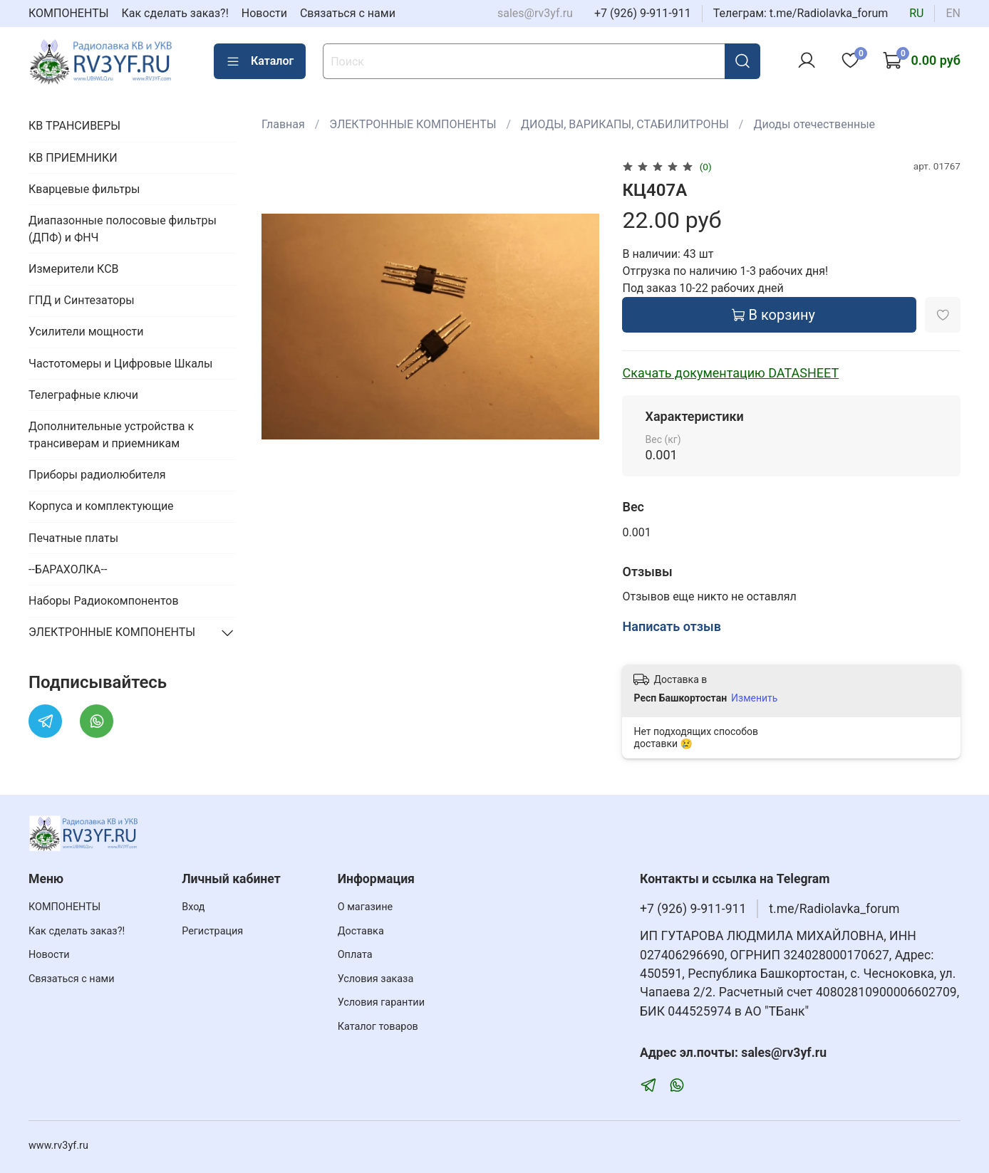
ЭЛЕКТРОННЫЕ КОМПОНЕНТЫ (412, 124)
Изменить (754, 698)
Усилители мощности (86, 331)
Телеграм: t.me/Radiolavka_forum (801, 13)
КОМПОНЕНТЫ (69, 13)
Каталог (260, 61)
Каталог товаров (378, 1027)
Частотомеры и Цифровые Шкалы (121, 363)
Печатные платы (73, 538)
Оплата (355, 955)
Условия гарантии (381, 1002)
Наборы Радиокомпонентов (104, 601)
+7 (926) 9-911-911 (642, 13)
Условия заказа (376, 979)
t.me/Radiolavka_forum (834, 909)
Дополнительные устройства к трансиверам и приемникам (111, 434)
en (953, 13)
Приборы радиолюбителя (97, 474)
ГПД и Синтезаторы (82, 300)
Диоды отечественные (814, 124)
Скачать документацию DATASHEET (730, 372)
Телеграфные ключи (83, 395)
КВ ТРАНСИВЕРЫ (74, 125)
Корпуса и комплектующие (101, 506)
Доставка (361, 931)
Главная (283, 124)
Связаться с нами (347, 13)
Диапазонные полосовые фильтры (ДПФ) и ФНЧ (123, 229)
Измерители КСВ (74, 269)
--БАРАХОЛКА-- (68, 569)
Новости (264, 13)
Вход (193, 907)
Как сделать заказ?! (175, 13)
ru (916, 13)
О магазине (365, 907)
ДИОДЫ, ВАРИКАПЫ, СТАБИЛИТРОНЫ (625, 124)
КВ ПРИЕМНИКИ (73, 158)
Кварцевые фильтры (84, 189)
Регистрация (212, 931)
